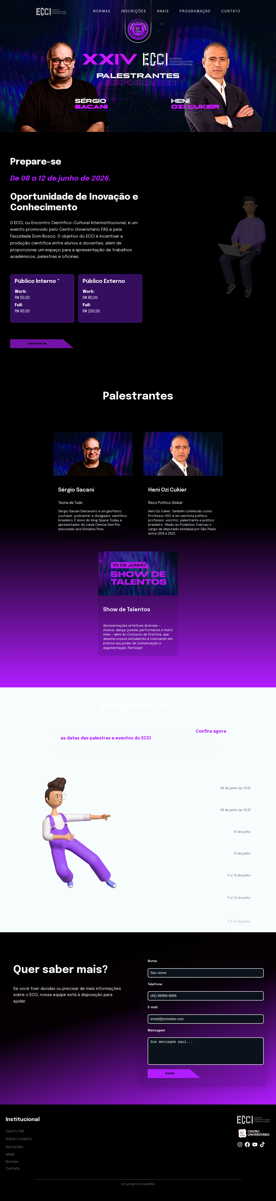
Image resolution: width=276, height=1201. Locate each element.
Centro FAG (15, 1131)
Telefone (155, 984)
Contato (13, 1169)
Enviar (170, 1073)
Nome (152, 961)
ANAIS (163, 11)
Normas (12, 1162)
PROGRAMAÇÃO (195, 11)
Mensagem (156, 1030)
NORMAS (102, 11)
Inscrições (14, 1147)
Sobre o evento (19, 1139)
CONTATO (231, 11)
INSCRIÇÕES (133, 11)
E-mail (153, 1007)
